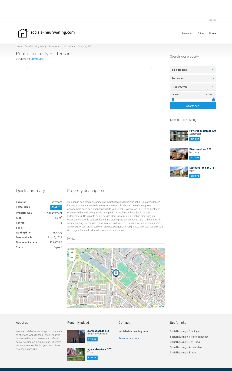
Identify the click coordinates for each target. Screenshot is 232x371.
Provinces (187, 33)
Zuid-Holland (55, 46)
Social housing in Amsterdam (186, 347)
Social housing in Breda (183, 352)
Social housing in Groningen (185, 331)
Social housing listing (35, 46)
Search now (193, 106)
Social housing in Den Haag (185, 342)
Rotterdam (69, 46)
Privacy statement (129, 338)
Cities (201, 33)
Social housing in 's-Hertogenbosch (189, 336)
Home (212, 33)
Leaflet (159, 306)
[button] (116, 273)
